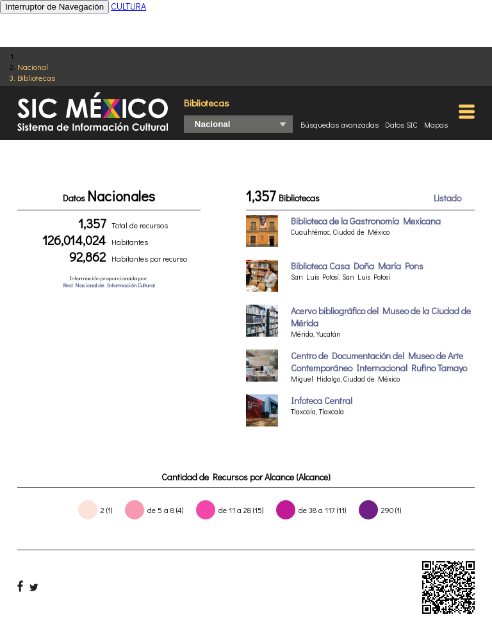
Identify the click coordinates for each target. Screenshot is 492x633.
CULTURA (128, 6)
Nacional (32, 66)
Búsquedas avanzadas (339, 124)
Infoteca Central (321, 400)
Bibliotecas (36, 77)
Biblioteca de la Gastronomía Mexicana (366, 221)
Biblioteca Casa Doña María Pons (357, 266)
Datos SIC (401, 124)
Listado (447, 198)
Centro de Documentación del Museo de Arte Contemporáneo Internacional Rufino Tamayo (379, 362)
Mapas (436, 124)
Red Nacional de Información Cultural (108, 285)
